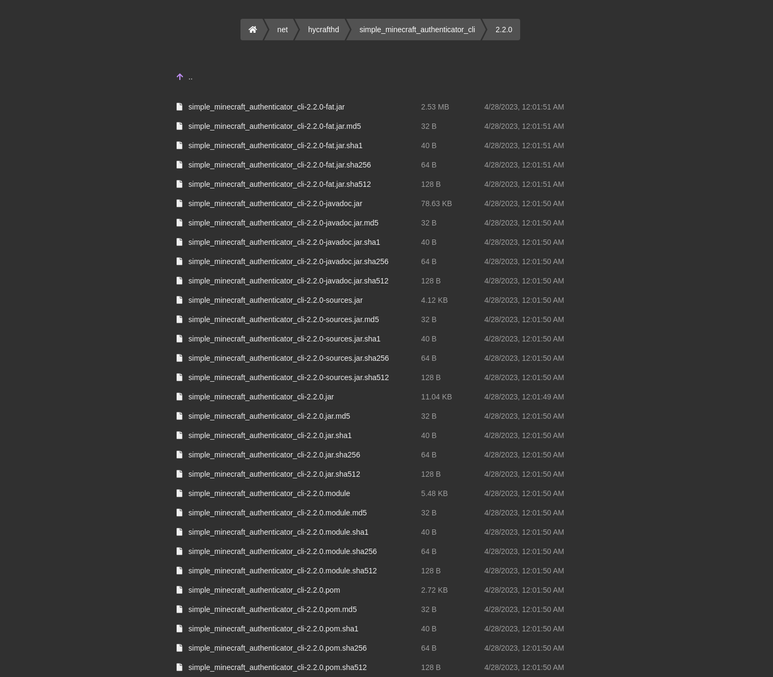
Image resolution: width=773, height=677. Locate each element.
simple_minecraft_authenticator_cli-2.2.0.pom (264, 590)
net (283, 29)
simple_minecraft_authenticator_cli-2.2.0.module (269, 493)
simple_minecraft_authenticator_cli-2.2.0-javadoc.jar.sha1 (284, 242)
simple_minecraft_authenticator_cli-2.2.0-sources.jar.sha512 (288, 377)
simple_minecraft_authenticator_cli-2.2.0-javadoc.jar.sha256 (288, 261)
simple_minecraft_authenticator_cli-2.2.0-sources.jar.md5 (283, 319)
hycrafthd (323, 29)
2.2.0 (503, 29)
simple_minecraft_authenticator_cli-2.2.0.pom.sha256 (277, 648)
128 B (431, 184)
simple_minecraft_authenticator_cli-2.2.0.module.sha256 (282, 551)
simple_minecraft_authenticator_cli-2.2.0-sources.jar (275, 300)
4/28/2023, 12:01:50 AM (524, 203)
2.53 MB (435, 107)
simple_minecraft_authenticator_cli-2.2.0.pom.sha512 (277, 667)
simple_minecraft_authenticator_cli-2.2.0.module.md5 (277, 512)
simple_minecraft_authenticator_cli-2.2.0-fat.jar (266, 107)
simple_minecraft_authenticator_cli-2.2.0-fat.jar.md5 (274, 126)
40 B (429, 145)
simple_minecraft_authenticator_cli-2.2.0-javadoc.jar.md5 (283, 223)
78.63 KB (437, 203)
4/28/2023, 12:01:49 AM (524, 396)
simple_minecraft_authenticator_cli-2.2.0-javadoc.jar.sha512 (288, 280)
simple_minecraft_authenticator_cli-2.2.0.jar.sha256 (274, 454)
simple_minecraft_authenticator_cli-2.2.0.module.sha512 (282, 570)
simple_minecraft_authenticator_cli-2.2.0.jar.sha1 (270, 435)
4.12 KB (434, 300)
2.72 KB (434, 590)
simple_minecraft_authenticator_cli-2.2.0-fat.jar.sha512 (279, 184)
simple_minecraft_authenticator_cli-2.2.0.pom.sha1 (273, 628)
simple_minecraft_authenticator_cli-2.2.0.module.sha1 (278, 532)
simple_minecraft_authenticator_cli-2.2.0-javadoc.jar (275, 203)
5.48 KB (434, 493)
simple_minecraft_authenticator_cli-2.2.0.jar (261, 396)
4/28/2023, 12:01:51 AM (524, 107)
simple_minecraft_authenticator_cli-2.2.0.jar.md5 (269, 416)
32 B (429, 126)
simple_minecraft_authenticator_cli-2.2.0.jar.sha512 (274, 474)
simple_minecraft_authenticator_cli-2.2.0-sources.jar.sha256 (288, 358)
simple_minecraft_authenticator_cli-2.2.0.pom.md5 (272, 609)
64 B (429, 165)
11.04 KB (437, 396)
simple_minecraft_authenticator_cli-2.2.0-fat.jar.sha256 (279, 165)
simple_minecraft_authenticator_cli (418, 29)
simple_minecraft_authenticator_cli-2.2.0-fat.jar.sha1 (275, 145)
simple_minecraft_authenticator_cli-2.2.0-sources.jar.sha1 (284, 338)
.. (190, 76)
